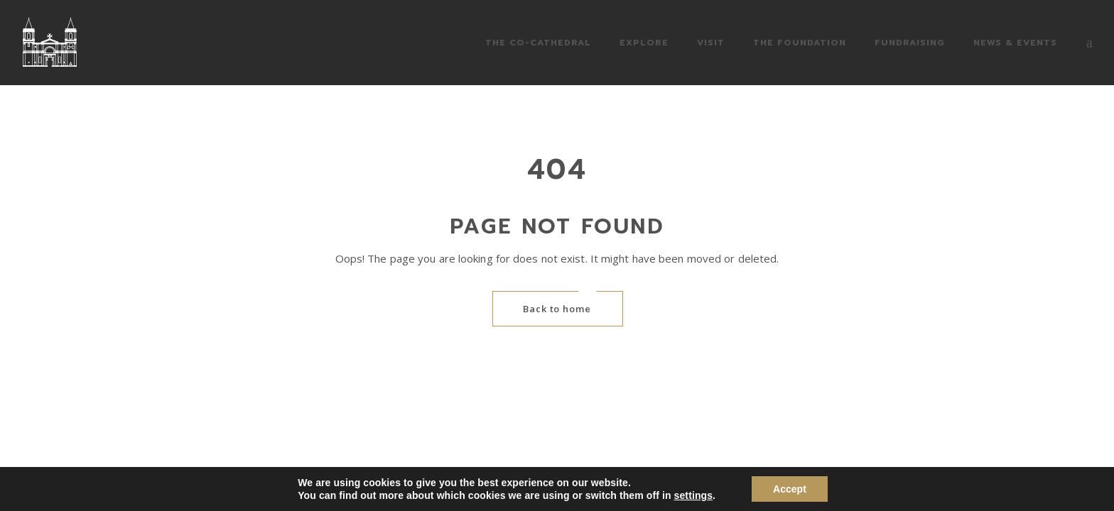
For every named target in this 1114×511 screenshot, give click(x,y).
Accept (789, 489)
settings (693, 495)
